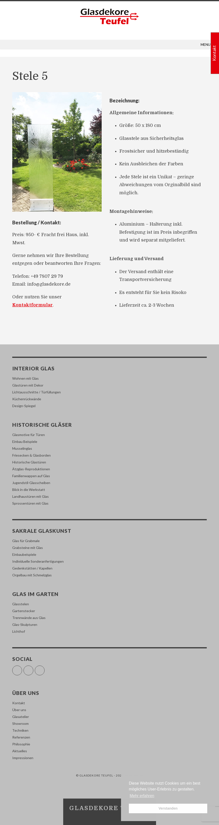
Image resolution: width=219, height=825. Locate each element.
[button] (205, 44)
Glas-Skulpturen (24, 624)
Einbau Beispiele (24, 441)
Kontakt (18, 703)
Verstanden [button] (168, 808)
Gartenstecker (23, 611)
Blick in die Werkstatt (28, 489)
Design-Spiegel (24, 406)
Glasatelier (20, 717)
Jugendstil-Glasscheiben (31, 483)
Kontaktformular (32, 305)
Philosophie (21, 744)
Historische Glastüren (29, 462)
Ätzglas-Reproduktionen (31, 469)
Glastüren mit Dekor (27, 385)
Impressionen (22, 758)
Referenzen (21, 737)
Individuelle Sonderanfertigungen (38, 561)
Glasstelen (20, 604)
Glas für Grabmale (26, 541)
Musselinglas (22, 448)
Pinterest (44, 668)
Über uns (19, 710)
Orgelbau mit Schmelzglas (32, 575)
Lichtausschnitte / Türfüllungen (36, 392)
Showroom (20, 723)
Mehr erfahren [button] (142, 796)
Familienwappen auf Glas (31, 476)
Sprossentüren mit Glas (30, 503)
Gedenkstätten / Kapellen (32, 568)
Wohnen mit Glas (25, 378)
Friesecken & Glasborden (31, 455)
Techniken (20, 730)
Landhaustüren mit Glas (30, 496)
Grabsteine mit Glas (27, 548)
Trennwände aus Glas (29, 618)
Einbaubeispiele (24, 554)
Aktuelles (19, 751)
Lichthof (18, 631)
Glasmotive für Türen (28, 435)
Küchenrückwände (26, 399)
